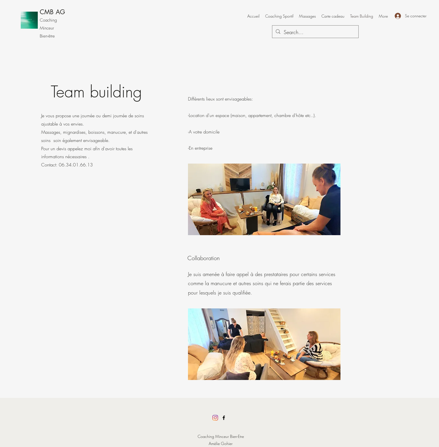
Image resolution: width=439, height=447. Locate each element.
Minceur (47, 28)
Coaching (48, 20)
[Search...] (315, 32)
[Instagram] (215, 418)
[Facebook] (224, 418)
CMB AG (52, 12)
